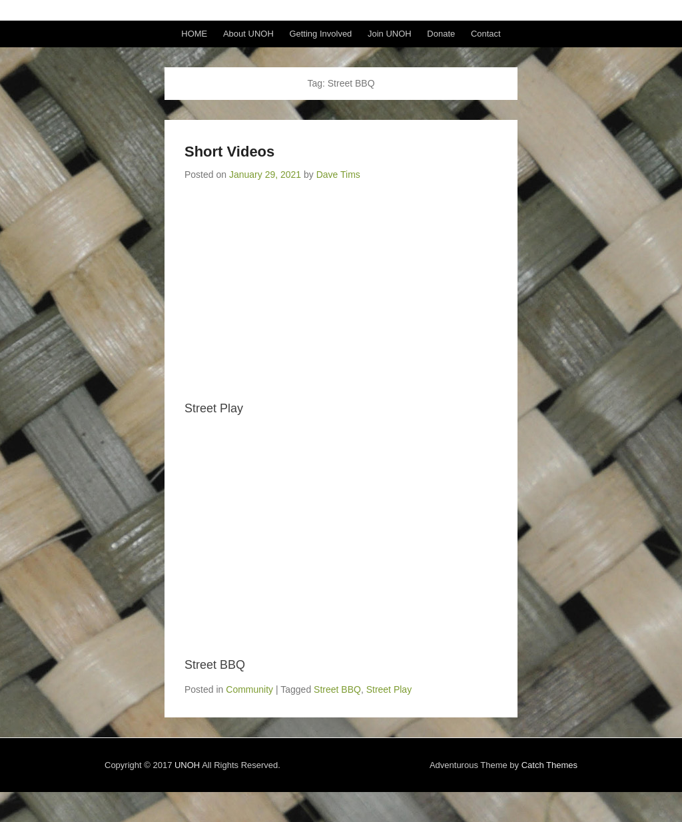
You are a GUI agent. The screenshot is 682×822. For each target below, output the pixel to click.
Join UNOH (390, 34)
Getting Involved (320, 34)
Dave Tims (338, 174)
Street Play (389, 689)
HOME (194, 34)
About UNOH (248, 34)
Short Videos (229, 151)
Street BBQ (337, 689)
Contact (486, 34)
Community (249, 689)
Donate (441, 34)
